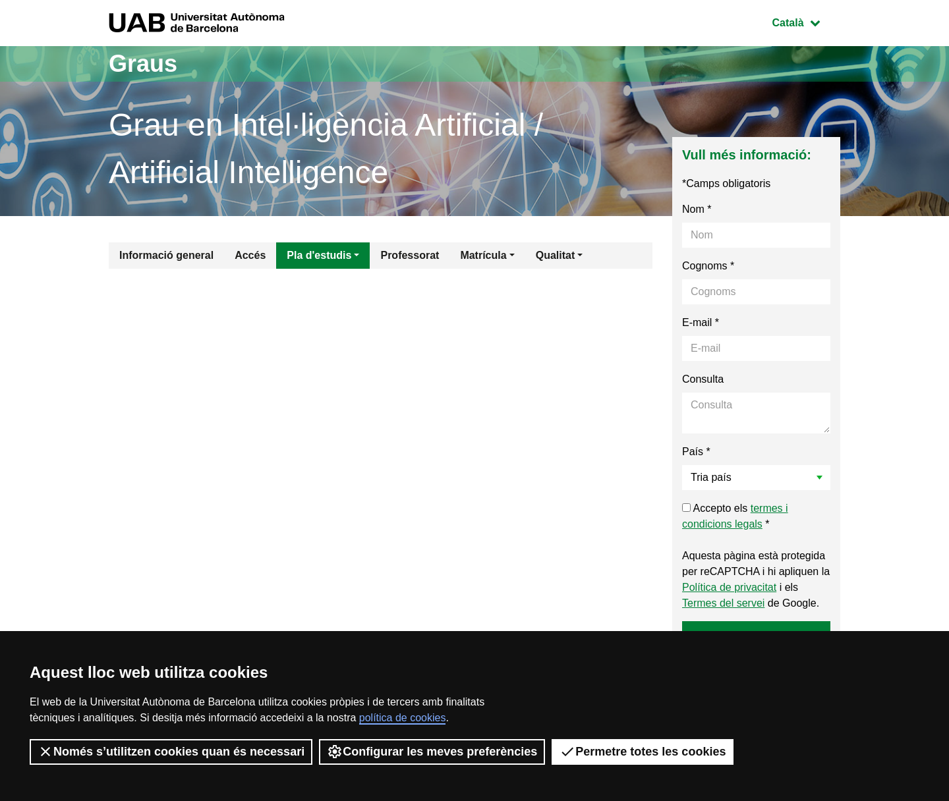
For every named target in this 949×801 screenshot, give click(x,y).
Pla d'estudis (319, 255)
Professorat (409, 255)
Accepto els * (735, 516)
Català (806, 21)
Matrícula (483, 255)
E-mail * (700, 322)
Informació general (166, 255)
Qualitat (555, 255)
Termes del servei (723, 603)
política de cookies (402, 717)
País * (696, 451)
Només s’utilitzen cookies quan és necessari (171, 752)
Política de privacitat (729, 587)
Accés (250, 255)
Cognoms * (708, 265)
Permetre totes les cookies (643, 752)
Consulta (703, 379)
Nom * (696, 209)
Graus (143, 63)
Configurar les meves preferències (432, 752)
